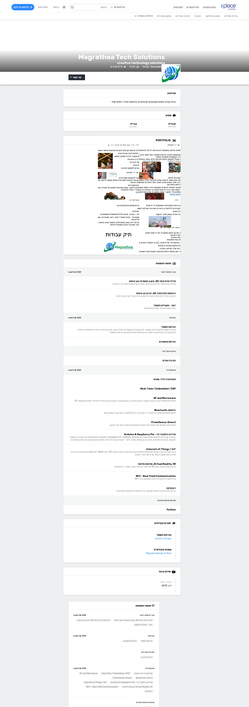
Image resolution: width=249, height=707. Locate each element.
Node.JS (100, 675)
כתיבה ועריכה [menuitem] (175, 15)
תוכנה (102, 642)
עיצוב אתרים (150, 652)
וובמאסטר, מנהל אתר (213, 671)
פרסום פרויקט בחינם (94, 612)
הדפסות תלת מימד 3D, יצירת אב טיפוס (68, 134)
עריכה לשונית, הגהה (53, 666)
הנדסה (83, 149)
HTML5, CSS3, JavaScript (90, 656)
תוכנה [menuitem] (190, 15)
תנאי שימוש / (58, 698)
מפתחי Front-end (95, 652)
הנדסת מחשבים (62, 154)
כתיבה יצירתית (56, 656)
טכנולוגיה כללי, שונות (75, 187)
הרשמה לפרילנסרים (53, 607)
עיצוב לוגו (151, 647)
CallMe (60, 621)
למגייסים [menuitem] (170, 7)
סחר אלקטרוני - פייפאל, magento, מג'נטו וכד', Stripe (196, 661)
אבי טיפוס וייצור (79, 124)
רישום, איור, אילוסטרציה (144, 661)
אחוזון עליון (99, 621)
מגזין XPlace (149, 612)
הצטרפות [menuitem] (50, 7)
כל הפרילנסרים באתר (94, 617)
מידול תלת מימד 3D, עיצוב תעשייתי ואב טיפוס (65, 129)
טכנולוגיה (81, 182)
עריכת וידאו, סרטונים (145, 671)
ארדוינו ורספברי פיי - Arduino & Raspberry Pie (63, 205)
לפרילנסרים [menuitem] (185, 7)
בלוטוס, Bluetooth (54, 196)
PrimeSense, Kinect (74, 200)
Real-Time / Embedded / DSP (70, 191)
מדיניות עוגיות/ (45, 698)
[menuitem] (71, 7)
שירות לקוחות (149, 626)
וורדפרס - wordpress (212, 656)
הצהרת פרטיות (31, 698)
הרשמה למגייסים (96, 607)
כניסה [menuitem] (63, 7)
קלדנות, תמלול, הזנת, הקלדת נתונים (44, 647)
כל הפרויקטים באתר (53, 612)
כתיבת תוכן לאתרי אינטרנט (50, 652)
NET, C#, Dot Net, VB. (92, 661)
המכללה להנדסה (202, 532)
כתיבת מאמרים (56, 661)
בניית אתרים (217, 642)
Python (80, 234)
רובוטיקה (44, 218)
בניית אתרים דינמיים (214, 652)
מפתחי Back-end (95, 647)
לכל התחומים (57, 675)
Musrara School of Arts (198, 547)
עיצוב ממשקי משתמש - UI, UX (140, 675)
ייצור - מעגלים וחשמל (75, 138)
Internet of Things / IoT (73, 209)
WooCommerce (215, 666)
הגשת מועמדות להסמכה (51, 626)
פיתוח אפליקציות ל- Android (90, 666)
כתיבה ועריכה (79, 165)
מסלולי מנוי (58, 617)
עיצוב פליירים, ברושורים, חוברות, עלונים (136, 656)
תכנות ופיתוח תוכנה (77, 229)
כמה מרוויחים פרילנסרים (144, 617)
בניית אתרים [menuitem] (223, 15)
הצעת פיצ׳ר (150, 621)
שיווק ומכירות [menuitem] (157, 15)
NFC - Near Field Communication (68, 218)
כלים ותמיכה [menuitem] (201, 7)
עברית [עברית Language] (170, 145)
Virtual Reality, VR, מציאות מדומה (69, 213)
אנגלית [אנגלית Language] (211, 145)
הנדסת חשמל (78, 154)
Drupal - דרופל (215, 675)
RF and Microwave (75, 196)
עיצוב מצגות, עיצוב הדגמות (142, 666)
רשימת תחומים (148, 607)
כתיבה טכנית (78, 171)
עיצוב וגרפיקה (148, 642)
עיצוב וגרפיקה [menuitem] (205, 15)
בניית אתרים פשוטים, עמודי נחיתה (206, 647)
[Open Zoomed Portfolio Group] (213, 162)
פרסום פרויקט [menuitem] (30, 7)
